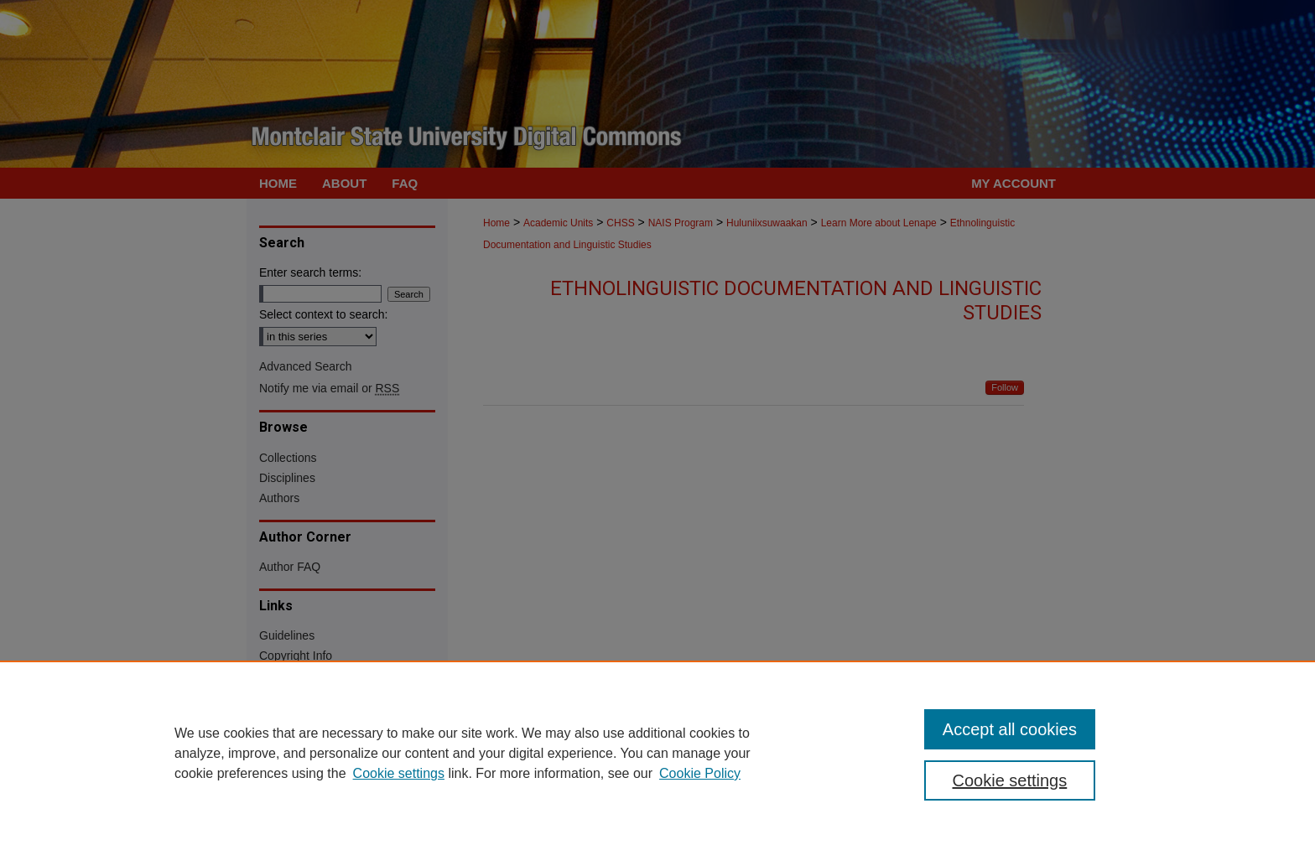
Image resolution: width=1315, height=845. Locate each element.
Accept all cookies (1010, 729)
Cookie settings (398, 773)
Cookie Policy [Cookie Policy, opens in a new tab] (700, 773)
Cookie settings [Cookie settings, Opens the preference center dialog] (1010, 780)
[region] (657, 753)
